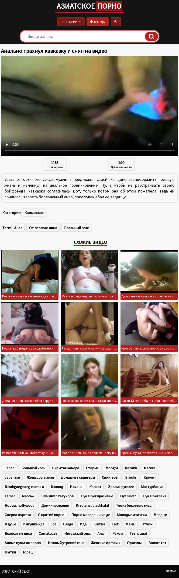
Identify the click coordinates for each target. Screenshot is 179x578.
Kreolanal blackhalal (92, 505)
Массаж (28, 496)
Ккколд (57, 486)
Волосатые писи (18, 533)
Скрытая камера (65, 468)
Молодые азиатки (132, 514)
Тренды (97, 22)
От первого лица (43, 227)
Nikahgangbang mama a (24, 486)
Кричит (150, 477)
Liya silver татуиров (57, 496)
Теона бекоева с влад (133, 505)
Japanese (12, 477)
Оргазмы (134, 542)
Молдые (160, 514)
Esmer (10, 496)
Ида (83, 524)
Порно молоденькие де (90, 514)
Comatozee (48, 533)
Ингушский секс (77, 533)
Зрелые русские (121, 486)
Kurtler (99, 524)
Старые (92, 468)
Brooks (131, 477)
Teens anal (138, 533)
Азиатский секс (16, 571)
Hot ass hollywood (19, 505)
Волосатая (157, 542)
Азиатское (89, 6)
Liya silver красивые (97, 496)
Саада (68, 524)
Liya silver (128, 496)
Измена (76, 486)
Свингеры (110, 477)
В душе (10, 524)
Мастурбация (152, 486)
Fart (115, 524)
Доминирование (55, 505)
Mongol (112, 468)
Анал (18, 227)
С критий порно (51, 514)
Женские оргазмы (105, 542)
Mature (149, 468)
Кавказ (95, 486)
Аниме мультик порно (23, 542)
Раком (117, 533)
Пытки (10, 552)
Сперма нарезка (18, 514)
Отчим (146, 524)
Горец (28, 552)
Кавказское (34, 212)
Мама (130, 524)
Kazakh (131, 468)
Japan (9, 468)
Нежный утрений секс (66, 542)
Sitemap (171, 571)
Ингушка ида (33, 524)
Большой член (33, 468)
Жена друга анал (40, 477)
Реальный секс (76, 227)
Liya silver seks (154, 496)
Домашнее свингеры (78, 477)
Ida (53, 524)
